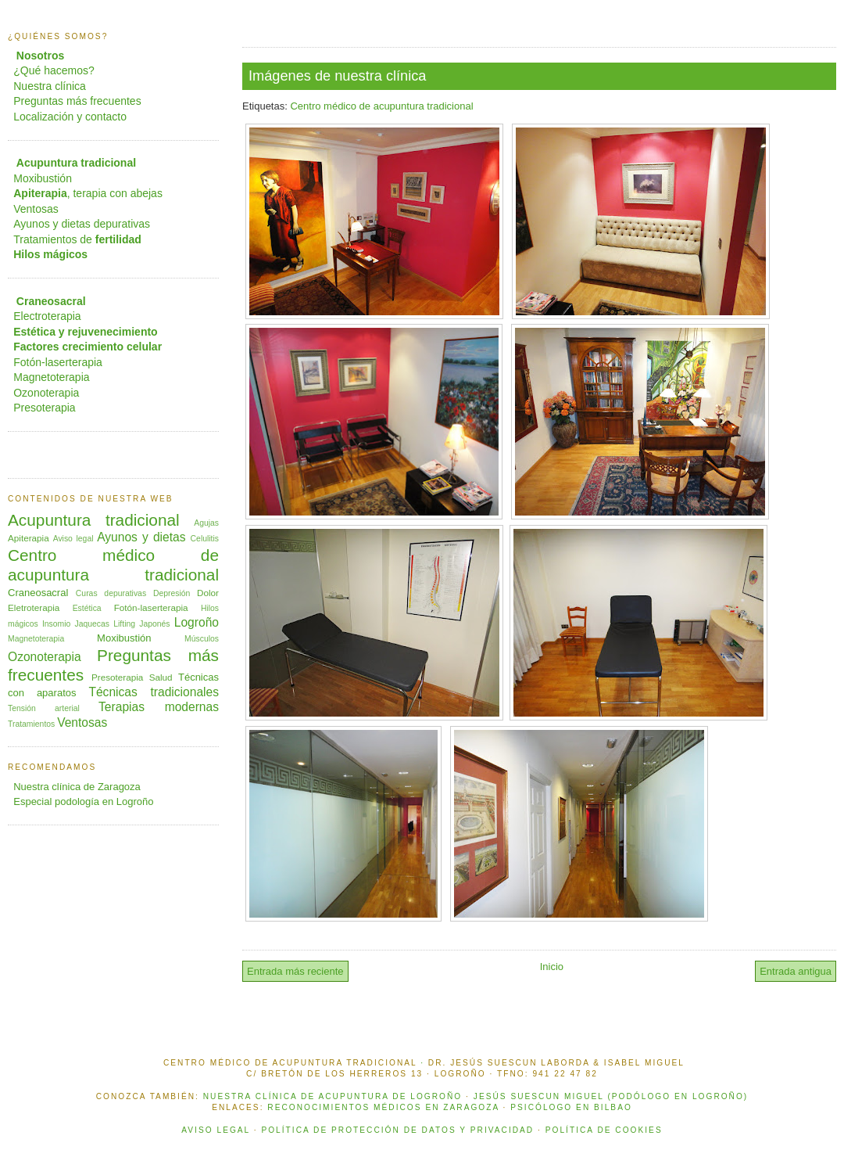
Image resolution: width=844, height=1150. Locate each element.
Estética (87, 608)
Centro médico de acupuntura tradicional (381, 106)
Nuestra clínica (49, 86)
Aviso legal (73, 538)
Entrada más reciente (295, 971)
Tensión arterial (44, 708)
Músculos (201, 638)
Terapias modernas (158, 706)
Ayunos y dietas (141, 537)
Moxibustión (42, 178)
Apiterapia (28, 538)
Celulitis (205, 538)
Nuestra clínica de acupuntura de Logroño (332, 1096)
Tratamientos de (77, 239)
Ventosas (36, 209)
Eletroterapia (33, 607)
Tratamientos (31, 724)
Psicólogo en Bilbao (571, 1107)
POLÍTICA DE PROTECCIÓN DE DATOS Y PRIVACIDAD (397, 1130)
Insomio (56, 624)
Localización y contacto (70, 116)
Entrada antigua (795, 971)
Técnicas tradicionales (153, 692)
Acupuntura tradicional (94, 520)
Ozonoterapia (46, 392)
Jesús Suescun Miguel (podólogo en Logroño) (611, 1096)
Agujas (206, 523)
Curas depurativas (111, 593)
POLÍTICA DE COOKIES (604, 1130)
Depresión (171, 593)
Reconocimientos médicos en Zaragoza (383, 1107)
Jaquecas (92, 624)
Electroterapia (46, 316)
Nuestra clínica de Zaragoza (77, 786)
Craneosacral (38, 592)
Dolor (208, 593)
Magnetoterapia (51, 377)
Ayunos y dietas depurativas (81, 223)
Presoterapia (44, 407)
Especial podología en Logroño (83, 801)
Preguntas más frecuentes (77, 101)
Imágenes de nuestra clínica (337, 76)
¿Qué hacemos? (54, 70)
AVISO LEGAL (215, 1130)
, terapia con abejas (88, 193)
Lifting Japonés (141, 624)
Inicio (551, 966)
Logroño (196, 622)
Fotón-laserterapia (57, 362)
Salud (161, 677)
